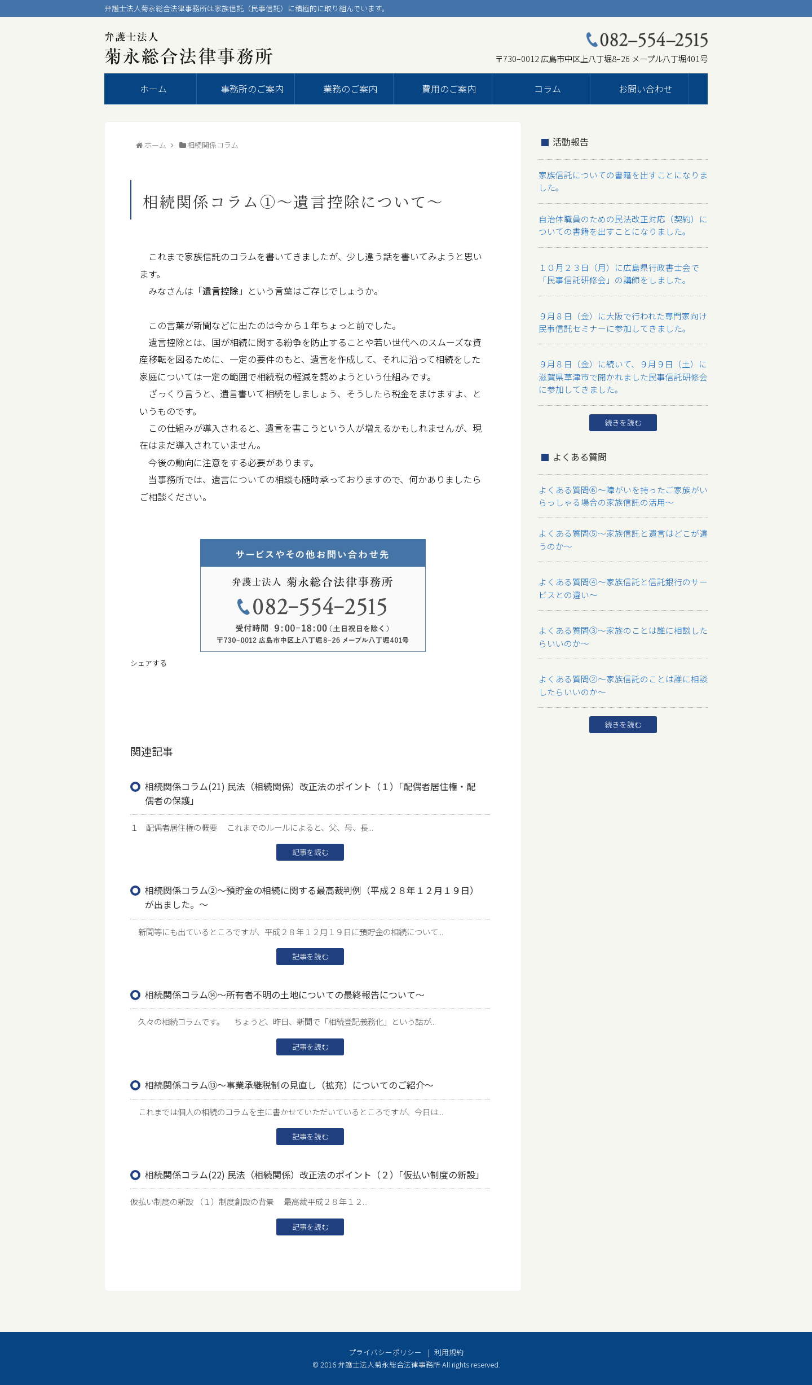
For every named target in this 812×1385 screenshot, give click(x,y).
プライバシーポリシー (385, 1352)
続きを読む (623, 417)
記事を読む (310, 852)
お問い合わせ (646, 88)
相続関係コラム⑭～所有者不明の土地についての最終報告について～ (285, 994)
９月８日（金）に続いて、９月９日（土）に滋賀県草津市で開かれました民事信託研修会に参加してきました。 (621, 372)
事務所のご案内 (252, 88)
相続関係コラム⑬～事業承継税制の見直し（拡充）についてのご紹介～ (289, 1085)
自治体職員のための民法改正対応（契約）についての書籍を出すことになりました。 (621, 224)
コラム (547, 88)
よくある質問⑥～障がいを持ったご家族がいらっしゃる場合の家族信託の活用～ (621, 490)
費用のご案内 (449, 88)
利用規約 (449, 1352)
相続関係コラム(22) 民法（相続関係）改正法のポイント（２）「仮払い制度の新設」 (314, 1174)
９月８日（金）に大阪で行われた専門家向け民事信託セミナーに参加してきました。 (621, 318)
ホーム (153, 88)
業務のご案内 (350, 88)
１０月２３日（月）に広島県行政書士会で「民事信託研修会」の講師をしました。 (621, 271)
